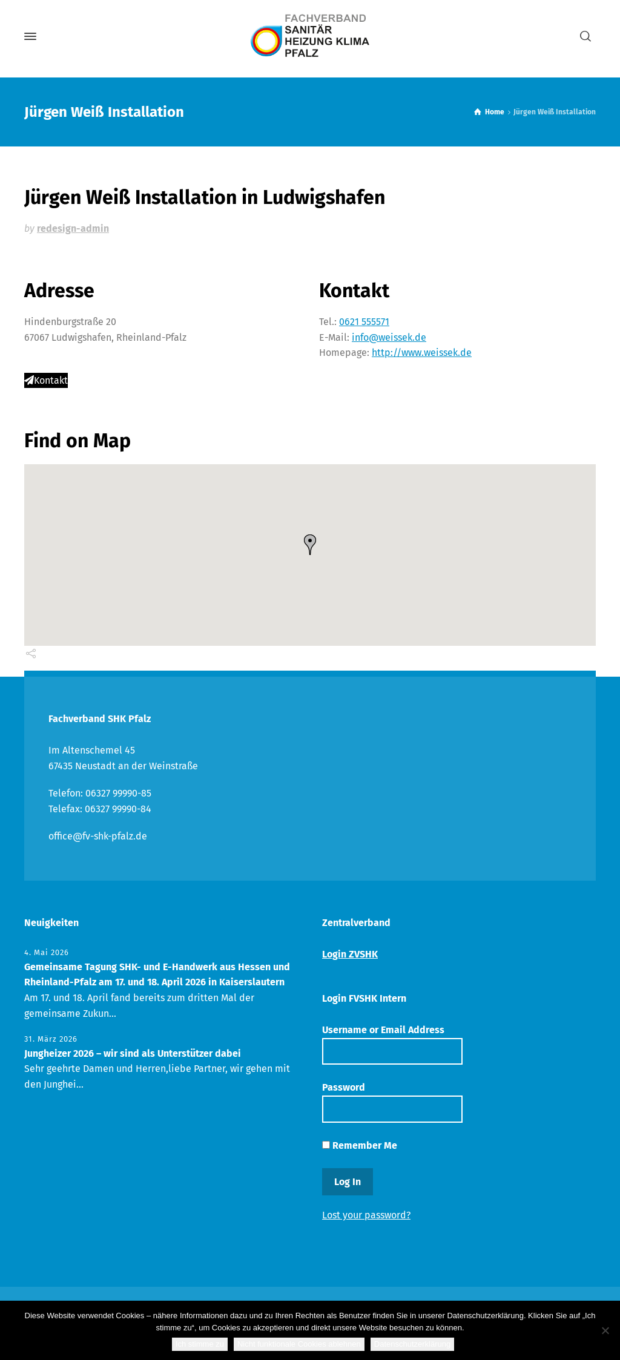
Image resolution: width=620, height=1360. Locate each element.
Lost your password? (366, 1215)
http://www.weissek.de (422, 352)
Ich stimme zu (200, 1344)
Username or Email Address (392, 1044)
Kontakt (46, 380)
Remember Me (359, 1145)
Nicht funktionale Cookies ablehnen (299, 1344)
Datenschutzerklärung (412, 1344)
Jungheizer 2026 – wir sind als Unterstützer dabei (132, 1053)
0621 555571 (364, 321)
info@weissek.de (389, 337)
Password (392, 1102)
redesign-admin (73, 228)
